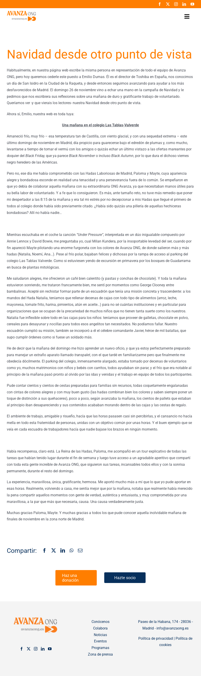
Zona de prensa (100, 654)
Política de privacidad (155, 638)
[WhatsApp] (71, 550)
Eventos (100, 641)
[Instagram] (35, 649)
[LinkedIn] (62, 550)
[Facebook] (44, 550)
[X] (53, 550)
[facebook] (159, 4)
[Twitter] (28, 649)
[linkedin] (184, 4)
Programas (100, 648)
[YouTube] (50, 649)
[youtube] (192, 4)
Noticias (100, 635)
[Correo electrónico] (80, 550)
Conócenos (100, 622)
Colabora (100, 628)
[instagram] (176, 4)
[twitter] (168, 4)
